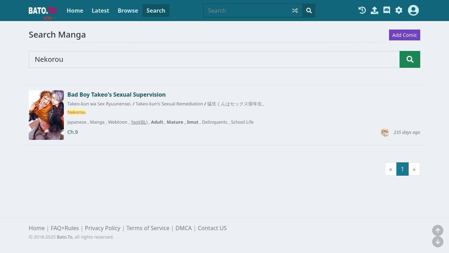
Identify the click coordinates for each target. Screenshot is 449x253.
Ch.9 (72, 132)
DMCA (183, 228)
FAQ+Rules (65, 228)
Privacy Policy (102, 228)
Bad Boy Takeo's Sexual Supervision (116, 94)
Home (75, 10)
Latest (100, 10)
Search (156, 10)
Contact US (212, 228)
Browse (128, 10)
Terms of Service (147, 228)
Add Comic (404, 35)
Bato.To (64, 237)
